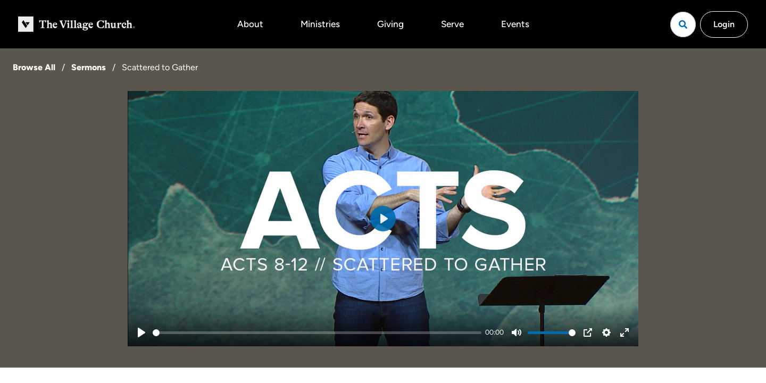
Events (515, 24)
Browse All (34, 67)
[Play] (141, 332)
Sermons (88, 67)
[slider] (317, 333)
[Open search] (683, 24)
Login (724, 24)
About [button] (250, 24)
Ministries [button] (320, 24)
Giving (390, 24)
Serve (452, 24)
